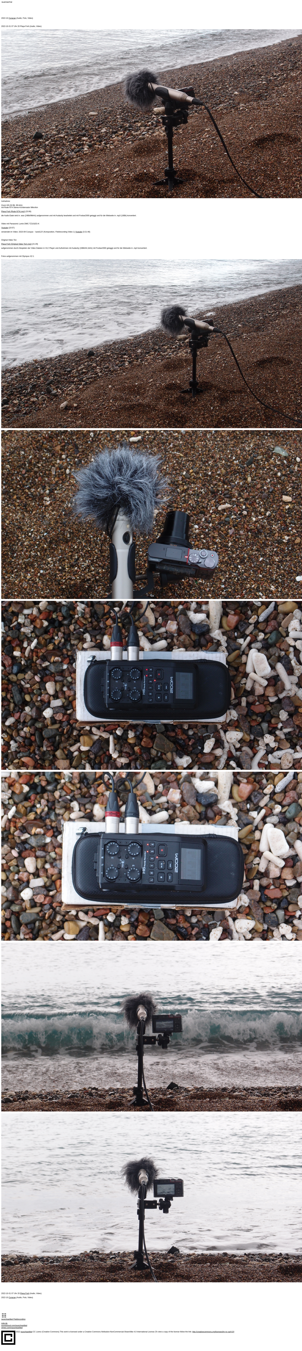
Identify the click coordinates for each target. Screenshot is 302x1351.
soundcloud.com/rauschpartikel (14, 1325)
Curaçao (12, 18)
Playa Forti (24, 1293)
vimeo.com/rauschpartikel (12, 1328)
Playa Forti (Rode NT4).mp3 (13, 211)
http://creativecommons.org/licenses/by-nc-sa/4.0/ (213, 1332)
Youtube (4, 228)
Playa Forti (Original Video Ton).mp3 (16, 244)
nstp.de (4, 1323)
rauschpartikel (26, 1332)
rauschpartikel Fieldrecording (13, 1319)
